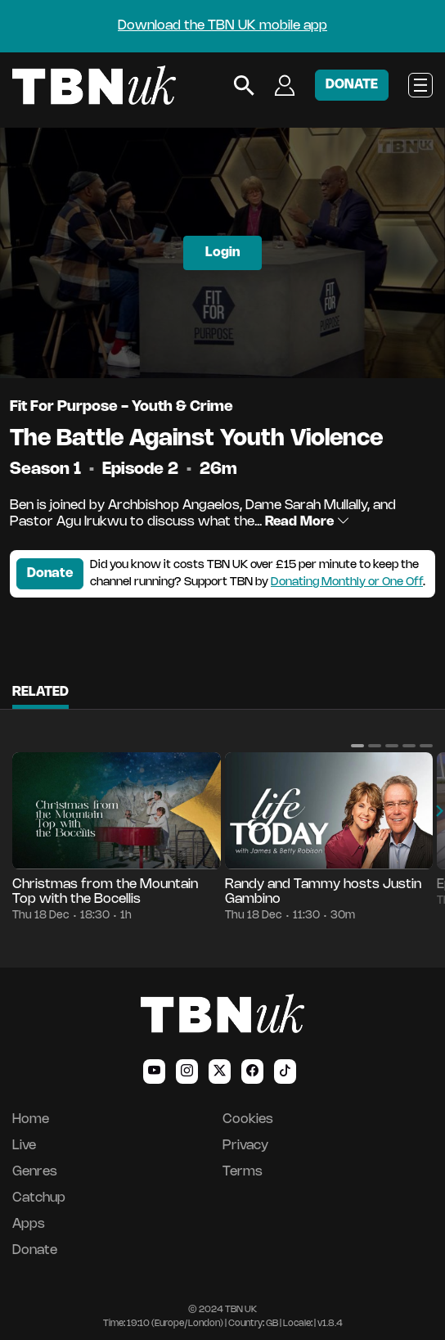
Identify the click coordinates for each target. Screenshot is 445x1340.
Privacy (245, 1145)
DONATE (352, 85)
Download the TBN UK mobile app (222, 26)
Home (30, 1119)
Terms (242, 1172)
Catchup (38, 1198)
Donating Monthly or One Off (347, 582)
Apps (28, 1224)
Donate (50, 573)
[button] (357, 745)
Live (24, 1145)
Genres (34, 1172)
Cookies (247, 1119)
